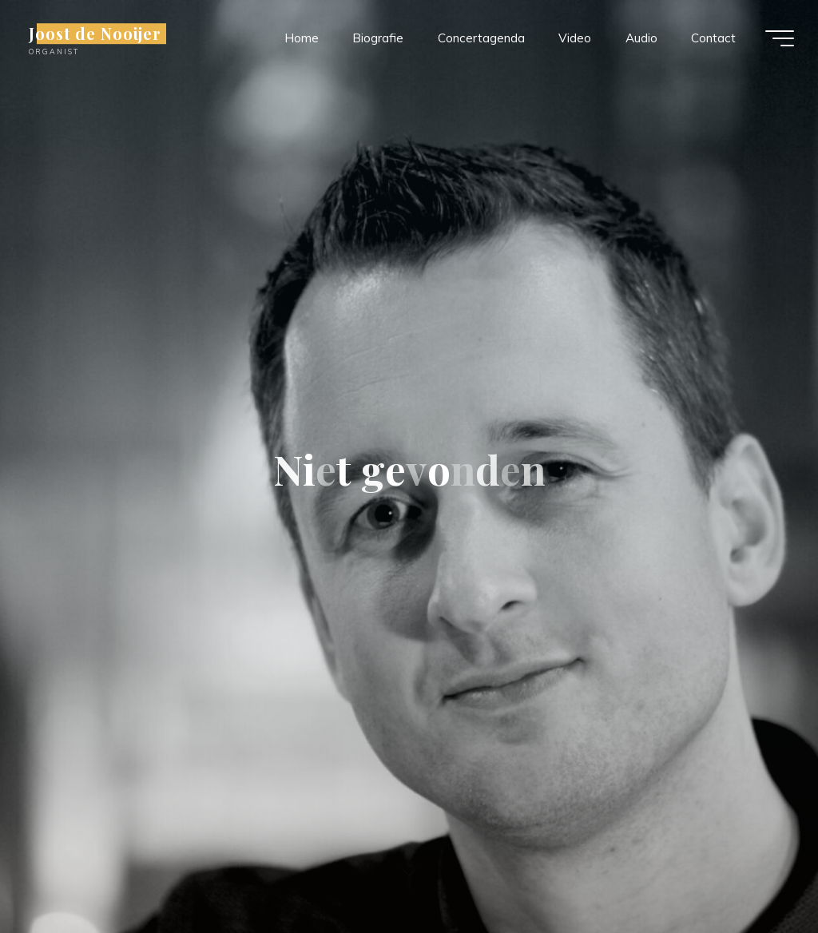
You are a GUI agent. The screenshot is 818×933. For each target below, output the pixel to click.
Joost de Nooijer (95, 33)
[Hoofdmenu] (779, 38)
